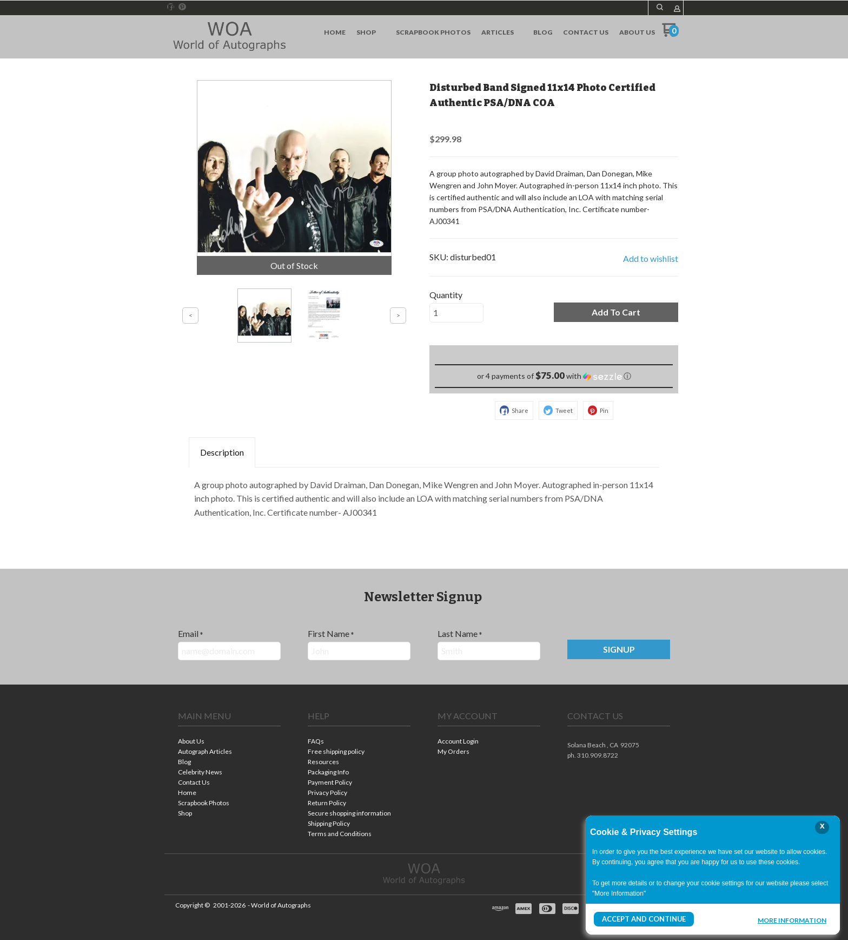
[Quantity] (456, 313)
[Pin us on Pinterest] (182, 7)
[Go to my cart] (670, 33)
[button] (660, 7)
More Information (792, 920)
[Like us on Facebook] (171, 7)
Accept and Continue (642, 919)
